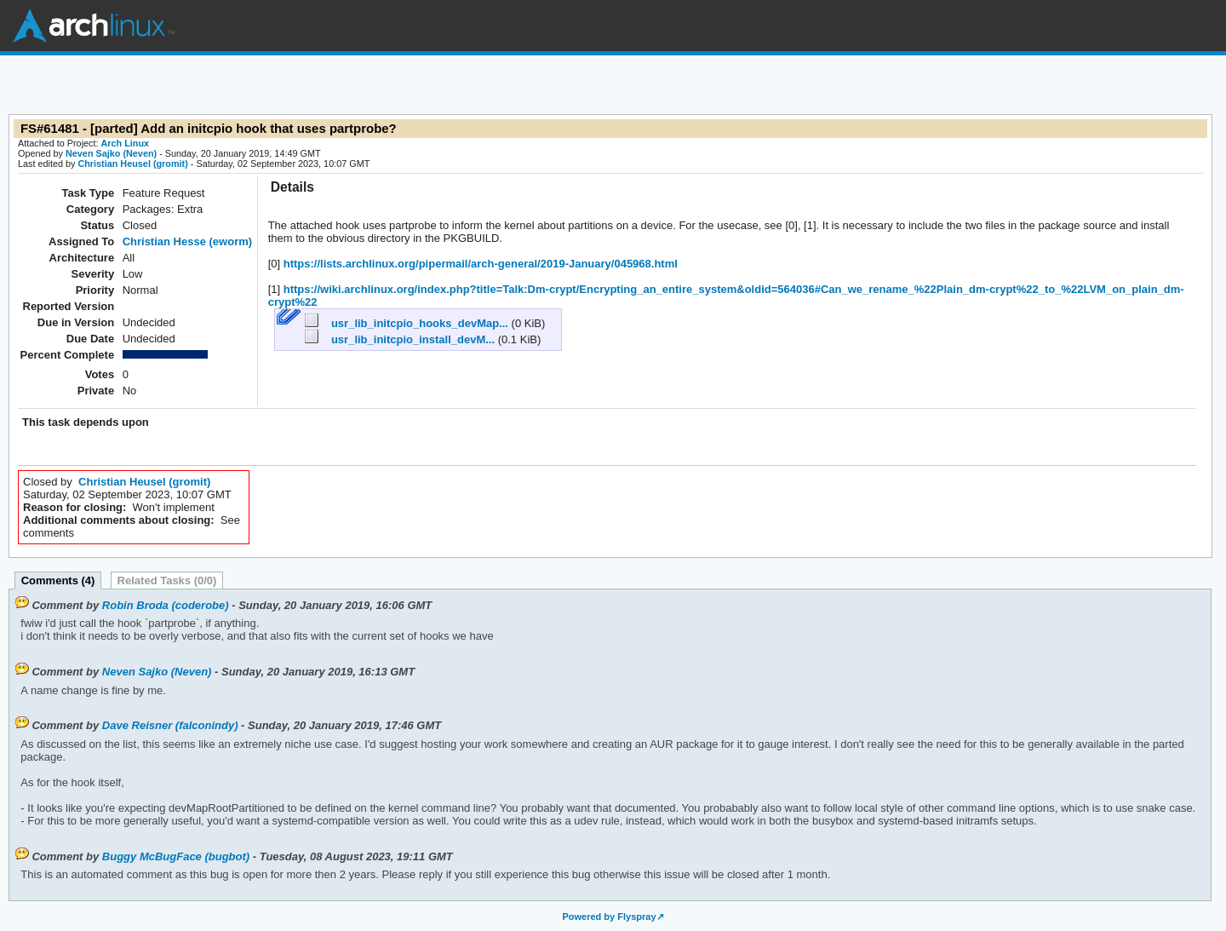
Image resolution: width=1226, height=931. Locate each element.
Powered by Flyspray (609, 916)
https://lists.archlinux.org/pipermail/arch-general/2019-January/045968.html (479, 263)
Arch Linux (94, 26)
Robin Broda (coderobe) (165, 605)
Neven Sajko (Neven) (111, 153)
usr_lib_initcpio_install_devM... (401, 339)
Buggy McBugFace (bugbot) (175, 856)
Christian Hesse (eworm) (187, 241)
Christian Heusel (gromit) (132, 163)
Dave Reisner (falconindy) (170, 725)
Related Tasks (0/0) (167, 580)
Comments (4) (58, 580)
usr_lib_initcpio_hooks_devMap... (408, 323)
